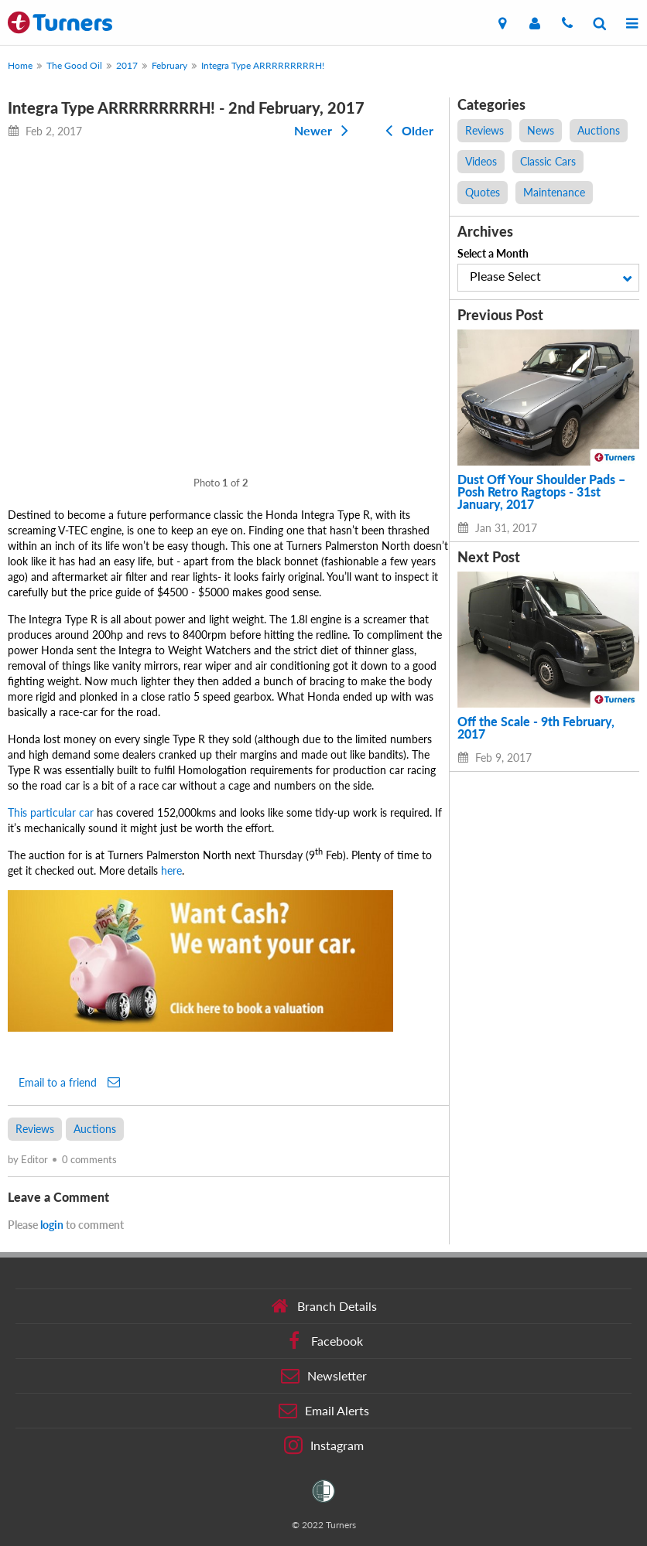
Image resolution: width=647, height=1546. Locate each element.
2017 (127, 65)
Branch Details (324, 1306)
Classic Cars (548, 161)
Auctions (95, 1128)
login (51, 1224)
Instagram (324, 1445)
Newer (324, 130)
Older (406, 130)
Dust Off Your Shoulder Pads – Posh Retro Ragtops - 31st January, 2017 (541, 491)
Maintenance (554, 192)
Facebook (324, 1341)
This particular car (51, 812)
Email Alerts (324, 1410)
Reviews (34, 1128)
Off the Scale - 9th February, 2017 (535, 727)
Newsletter (324, 1376)
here (171, 870)
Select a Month (493, 253)
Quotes (482, 192)
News (540, 130)
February (169, 65)
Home (20, 65)
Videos (481, 161)
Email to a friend (69, 1082)
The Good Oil (74, 65)
